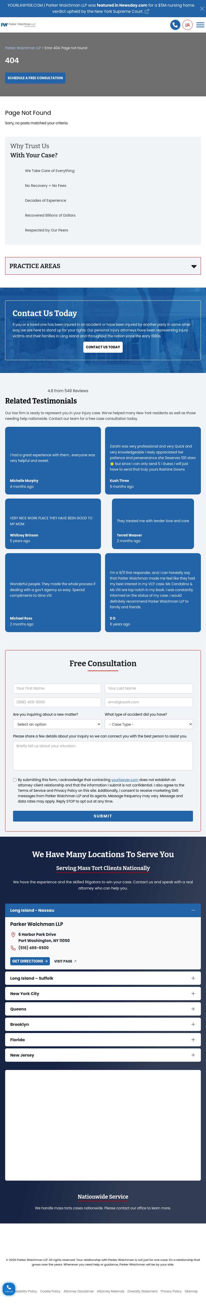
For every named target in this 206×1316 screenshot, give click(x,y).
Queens (18, 1009)
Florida (17, 1040)
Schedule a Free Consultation (35, 78)
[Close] (202, 8)
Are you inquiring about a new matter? (45, 714)
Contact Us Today (103, 347)
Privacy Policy (171, 1291)
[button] (187, 25)
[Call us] (175, 25)
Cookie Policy (50, 1291)
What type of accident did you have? (136, 714)
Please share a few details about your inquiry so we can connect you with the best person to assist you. (100, 736)
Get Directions (27, 961)
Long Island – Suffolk (31, 978)
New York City (24, 994)
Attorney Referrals (110, 1291)
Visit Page (63, 961)
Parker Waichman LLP (23, 48)
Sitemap (191, 1291)
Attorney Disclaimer (79, 1291)
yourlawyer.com (124, 779)
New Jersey (22, 1055)
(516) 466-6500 (29, 948)
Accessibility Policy (22, 1291)
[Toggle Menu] (200, 24)
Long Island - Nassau (32, 910)
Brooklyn (19, 1024)
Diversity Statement (143, 1291)
